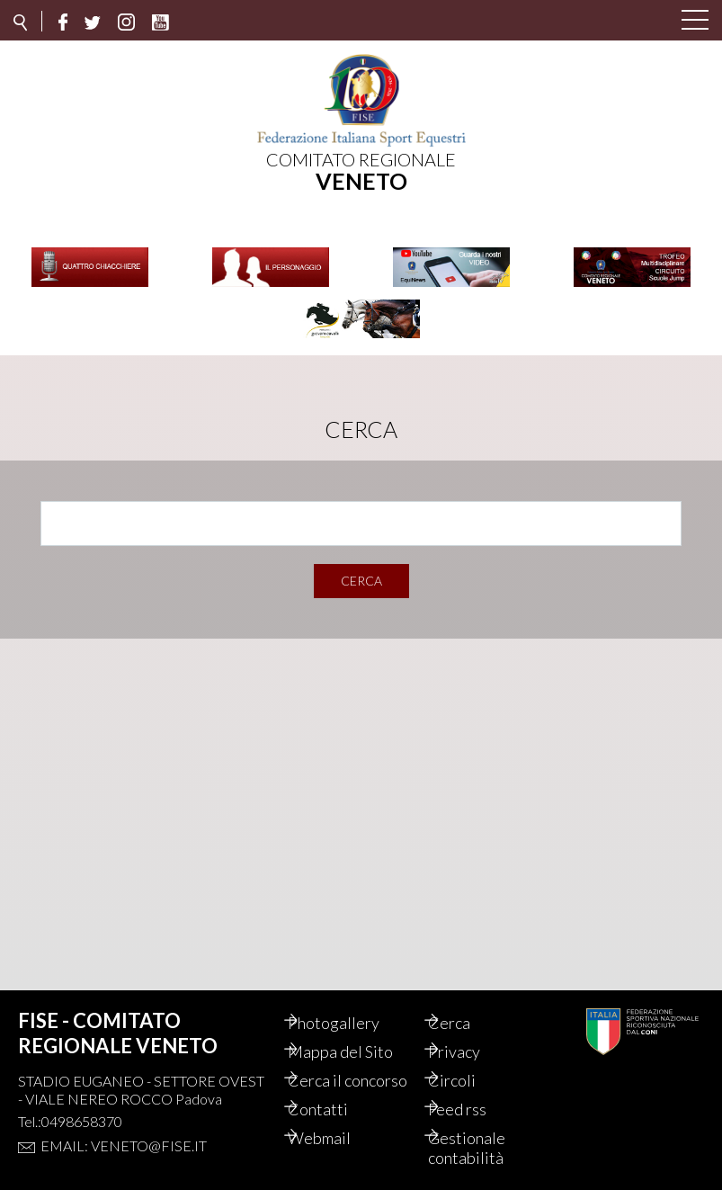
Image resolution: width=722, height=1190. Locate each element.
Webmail (338, 1138)
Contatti (337, 1109)
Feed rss (476, 1109)
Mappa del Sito (359, 1032)
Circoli (471, 1060)
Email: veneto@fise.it (123, 1125)
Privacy (473, 1032)
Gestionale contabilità (485, 1148)
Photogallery (352, 1003)
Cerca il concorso (338, 1070)
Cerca (361, 570)
